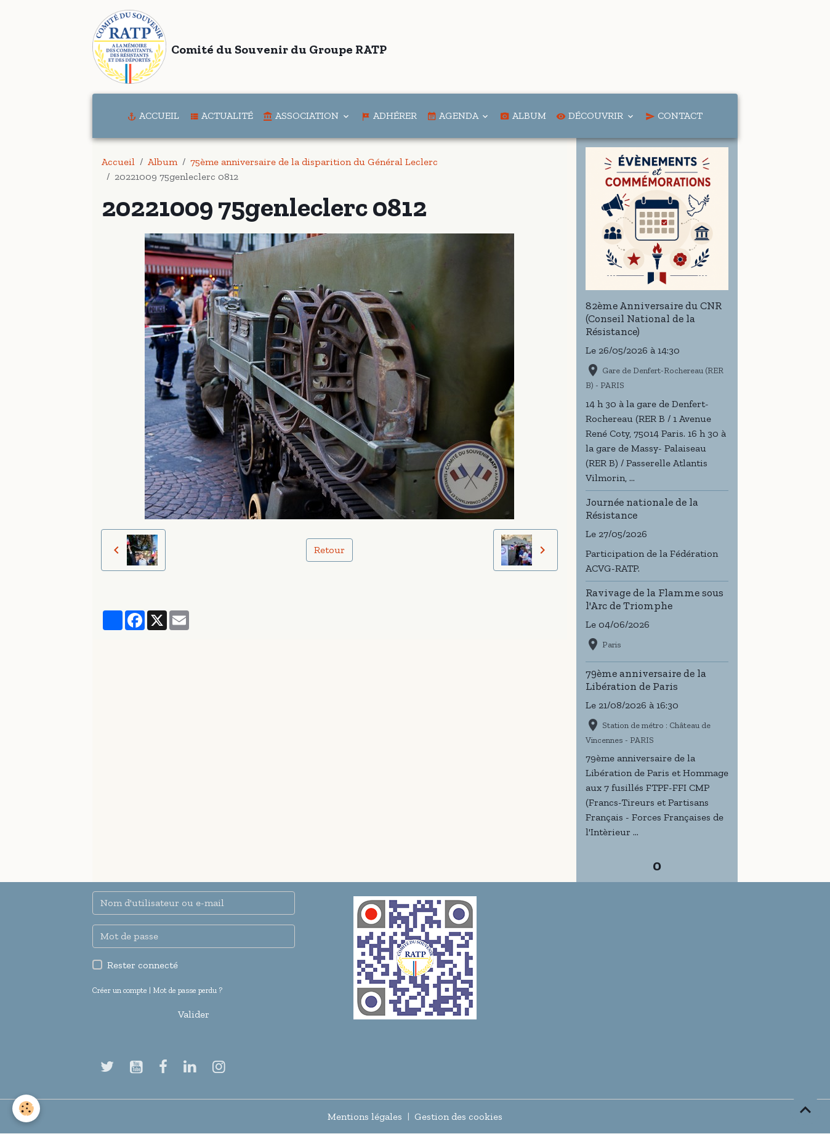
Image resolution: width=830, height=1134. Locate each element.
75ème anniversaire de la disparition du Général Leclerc (314, 162)
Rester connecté (142, 965)
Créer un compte (119, 990)
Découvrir (591, 115)
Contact (674, 115)
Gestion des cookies (458, 1116)
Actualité (221, 115)
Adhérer (389, 115)
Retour (329, 550)
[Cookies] (26, 1108)
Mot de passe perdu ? (187, 990)
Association (302, 115)
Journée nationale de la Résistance (642, 508)
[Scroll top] (805, 1109)
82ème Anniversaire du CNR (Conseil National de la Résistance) (654, 318)
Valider (193, 1014)
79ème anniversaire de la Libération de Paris (646, 679)
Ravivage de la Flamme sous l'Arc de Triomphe (654, 599)
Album (523, 115)
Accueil (153, 115)
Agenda (453, 115)
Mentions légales (365, 1116)
